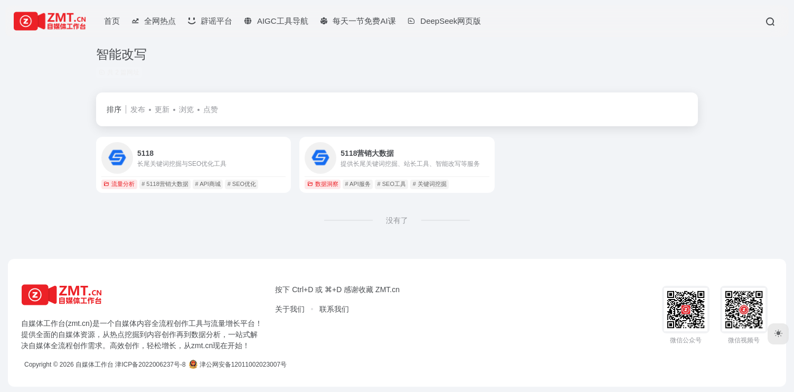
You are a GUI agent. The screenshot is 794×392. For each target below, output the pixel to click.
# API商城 (208, 184)
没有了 (397, 220)
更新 (162, 109)
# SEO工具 (391, 184)
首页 (112, 20)
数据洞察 (322, 184)
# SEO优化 (242, 184)
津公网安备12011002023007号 (238, 364)
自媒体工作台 (94, 364)
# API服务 (358, 184)
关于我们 (290, 309)
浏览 (186, 109)
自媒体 (126, 323)
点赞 (210, 109)
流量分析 (119, 184)
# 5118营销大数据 (164, 184)
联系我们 (334, 309)
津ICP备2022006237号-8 (150, 364)
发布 (137, 109)
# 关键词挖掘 (430, 184)
